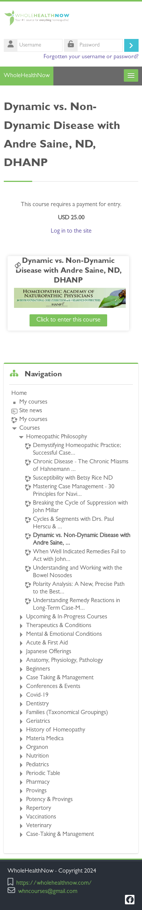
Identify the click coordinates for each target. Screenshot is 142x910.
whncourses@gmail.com (47, 892)
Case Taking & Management (60, 678)
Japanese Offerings (48, 652)
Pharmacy (38, 783)
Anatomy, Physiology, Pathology (64, 661)
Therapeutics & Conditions (58, 626)
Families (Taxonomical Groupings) (67, 713)
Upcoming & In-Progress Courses (66, 617)
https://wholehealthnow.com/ (54, 884)
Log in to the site (71, 231)
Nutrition (37, 756)
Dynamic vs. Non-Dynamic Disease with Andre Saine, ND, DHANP (70, 271)
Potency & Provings (49, 800)
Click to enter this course (69, 320)
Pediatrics (37, 765)
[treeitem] (71, 614)
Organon (37, 748)
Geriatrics (38, 722)
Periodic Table (43, 774)
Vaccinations (41, 817)
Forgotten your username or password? (91, 57)
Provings (36, 791)
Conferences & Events (53, 687)
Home (19, 394)
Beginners (38, 669)
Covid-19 (37, 696)
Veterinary (38, 826)
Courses (29, 428)
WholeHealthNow (27, 76)
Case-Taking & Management (60, 835)
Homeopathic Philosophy (56, 437)
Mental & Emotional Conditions (64, 635)
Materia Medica (45, 739)
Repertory (38, 809)
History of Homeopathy (55, 730)
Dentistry (37, 704)
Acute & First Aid (47, 643)
